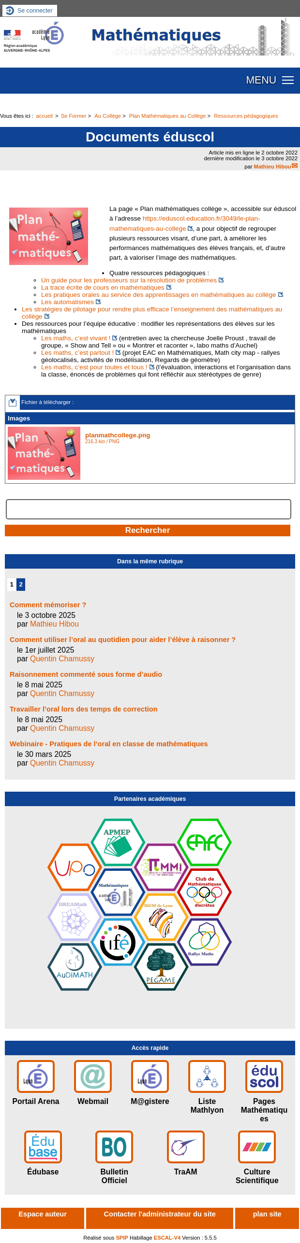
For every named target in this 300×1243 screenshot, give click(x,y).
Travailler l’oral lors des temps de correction (84, 709)
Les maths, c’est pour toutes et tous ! (94, 367)
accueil (44, 116)
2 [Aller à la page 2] (21, 584)
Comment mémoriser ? (48, 605)
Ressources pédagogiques (246, 116)
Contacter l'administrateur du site (160, 1214)
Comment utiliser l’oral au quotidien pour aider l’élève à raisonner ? (123, 639)
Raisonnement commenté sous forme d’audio (86, 674)
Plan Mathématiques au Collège (167, 116)
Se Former (74, 116)
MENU (261, 80)
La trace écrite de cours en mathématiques (103, 287)
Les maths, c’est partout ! (77, 352)
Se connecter (35, 10)
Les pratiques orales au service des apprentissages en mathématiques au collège (158, 294)
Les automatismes (67, 302)
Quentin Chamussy (62, 659)
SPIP (122, 1238)
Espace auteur (42, 1214)
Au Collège (107, 116)
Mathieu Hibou (272, 166)
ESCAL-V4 (167, 1238)
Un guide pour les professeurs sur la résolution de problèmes (129, 280)
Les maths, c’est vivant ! (75, 338)
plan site (267, 1214)
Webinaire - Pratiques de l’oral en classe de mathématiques (109, 744)
